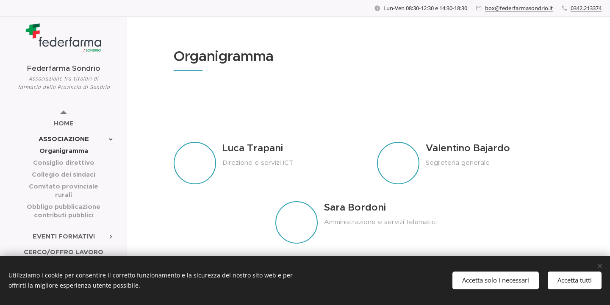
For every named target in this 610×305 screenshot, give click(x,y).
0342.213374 (586, 8)
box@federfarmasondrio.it (519, 8)
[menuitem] (64, 123)
